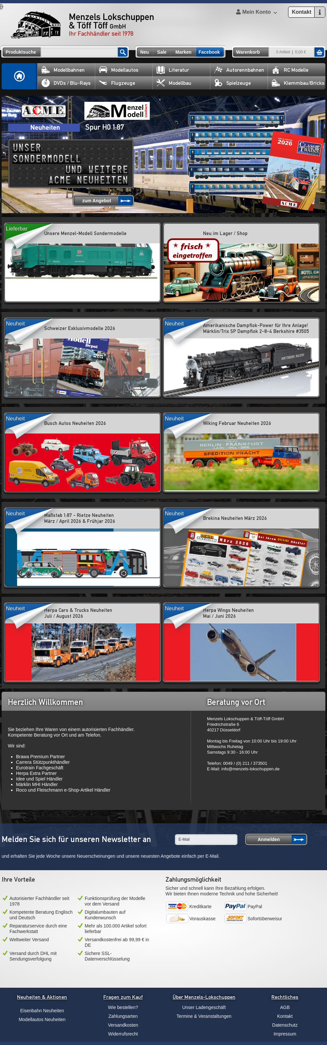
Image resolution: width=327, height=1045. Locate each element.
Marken (183, 52)
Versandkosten (123, 1025)
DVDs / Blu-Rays (66, 83)
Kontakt (285, 1016)
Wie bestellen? (123, 1007)
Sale (162, 52)
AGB (285, 1007)
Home (20, 76)
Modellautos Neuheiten (42, 1019)
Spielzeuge (232, 83)
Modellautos (118, 70)
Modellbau (174, 83)
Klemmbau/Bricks (298, 83)
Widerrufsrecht (123, 1033)
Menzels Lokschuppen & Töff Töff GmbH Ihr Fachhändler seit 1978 (82, 25)
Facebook (209, 52)
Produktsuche (21, 52)
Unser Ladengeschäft (204, 1007)
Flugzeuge (117, 83)
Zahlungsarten (123, 1016)
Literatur (173, 70)
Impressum (285, 1033)
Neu (144, 52)
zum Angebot (96, 200)
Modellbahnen (63, 70)
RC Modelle (290, 70)
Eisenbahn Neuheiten (42, 1010)
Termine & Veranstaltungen (204, 1016)
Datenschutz (285, 1025)
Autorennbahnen (239, 70)
